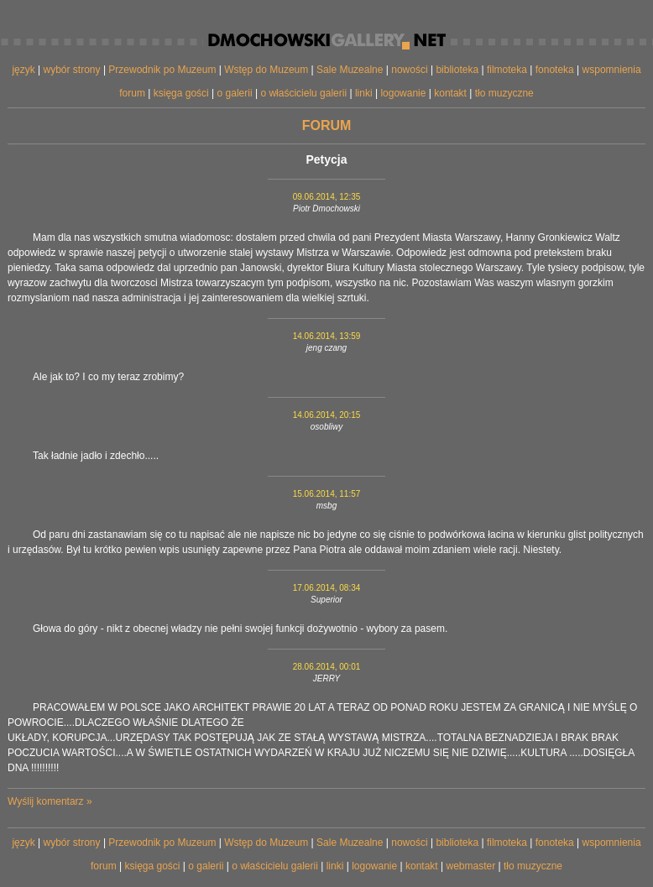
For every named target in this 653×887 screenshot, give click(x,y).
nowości (409, 70)
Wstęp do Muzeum (266, 70)
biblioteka (457, 70)
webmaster (470, 866)
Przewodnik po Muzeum (162, 70)
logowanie (403, 93)
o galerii (235, 93)
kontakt (450, 93)
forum (132, 93)
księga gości (181, 93)
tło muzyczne (504, 93)
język (23, 70)
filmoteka (507, 70)
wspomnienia (611, 70)
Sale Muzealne (349, 70)
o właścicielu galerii (303, 93)
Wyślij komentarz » (50, 801)
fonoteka (554, 70)
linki (364, 93)
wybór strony (72, 70)
